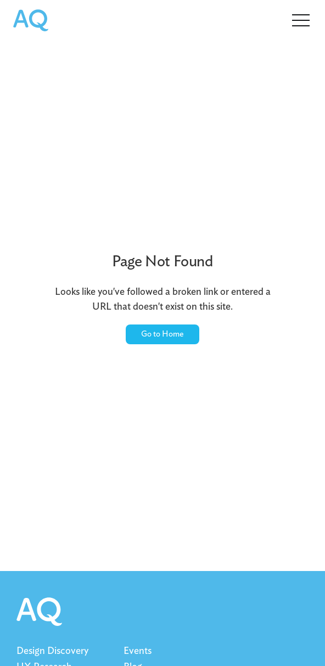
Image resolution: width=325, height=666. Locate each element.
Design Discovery (52, 651)
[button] (300, 19)
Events (138, 651)
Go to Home (162, 334)
